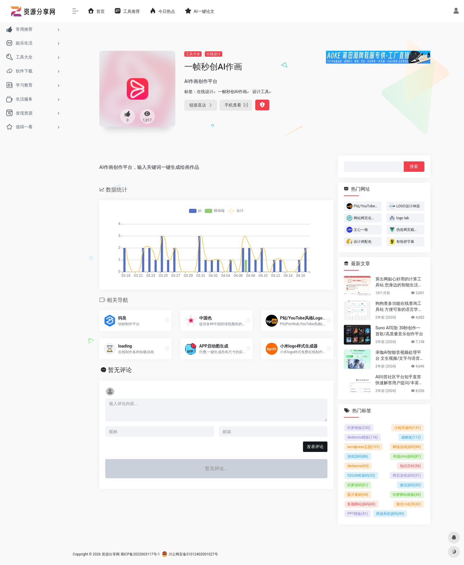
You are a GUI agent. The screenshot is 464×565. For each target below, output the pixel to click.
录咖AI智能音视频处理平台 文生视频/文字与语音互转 (399, 355)
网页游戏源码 (407, 475)
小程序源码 (407, 428)
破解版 (411, 437)
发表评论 (315, 446)
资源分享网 (111, 554)
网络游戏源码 (407, 447)
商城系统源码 (390, 514)
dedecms (358, 466)
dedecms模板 (362, 437)
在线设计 (213, 54)
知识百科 (410, 466)
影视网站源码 (361, 504)
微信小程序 (408, 504)
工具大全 (193, 54)
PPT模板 (357, 514)
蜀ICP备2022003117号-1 (140, 554)
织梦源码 (357, 485)
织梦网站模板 (407, 495)
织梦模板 (358, 428)
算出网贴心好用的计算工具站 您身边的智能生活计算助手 (398, 282)
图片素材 (357, 495)
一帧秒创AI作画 (232, 91)
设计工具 (260, 91)
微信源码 (410, 485)
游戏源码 (357, 456)
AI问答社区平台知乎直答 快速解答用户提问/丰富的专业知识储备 (399, 380)
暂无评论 (120, 369)
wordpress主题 (363, 447)
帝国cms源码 (407, 456)
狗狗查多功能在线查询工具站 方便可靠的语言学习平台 (398, 306)
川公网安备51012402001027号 (190, 554)
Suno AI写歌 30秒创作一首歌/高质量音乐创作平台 (399, 330)
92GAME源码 (361, 475)
